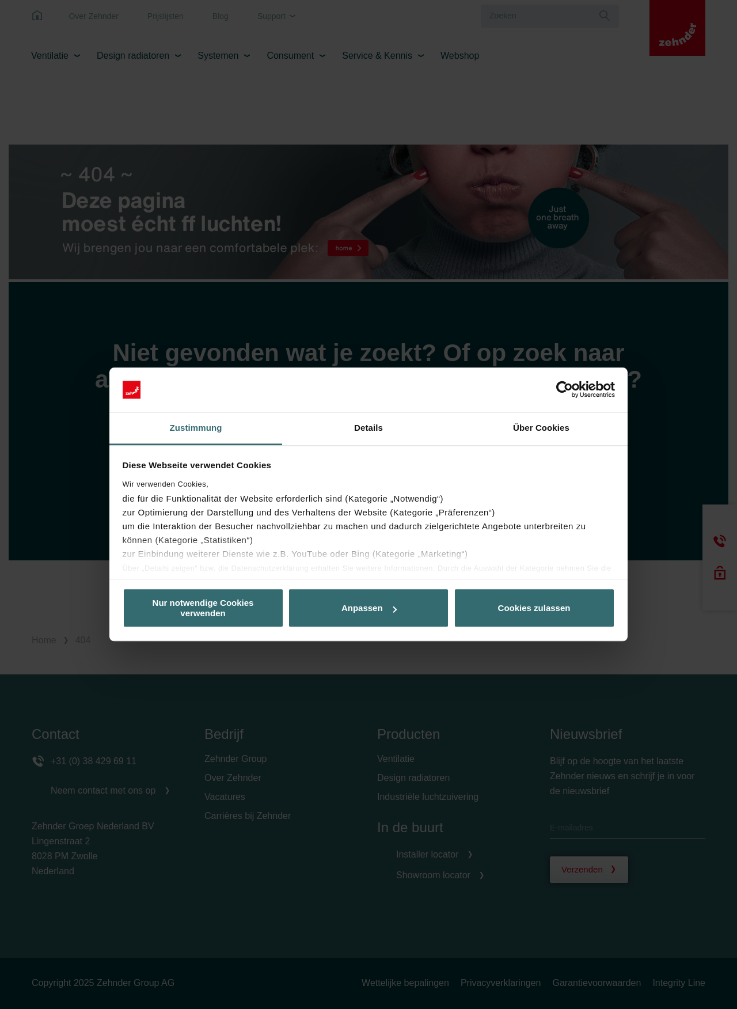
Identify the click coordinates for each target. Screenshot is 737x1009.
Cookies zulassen (534, 608)
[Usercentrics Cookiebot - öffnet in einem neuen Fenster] (564, 390)
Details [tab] (368, 428)
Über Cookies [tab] (541, 428)
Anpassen (369, 608)
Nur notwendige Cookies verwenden (203, 608)
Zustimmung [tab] (196, 428)
